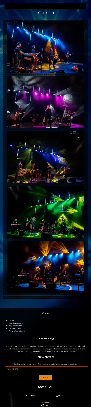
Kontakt (12, 320)
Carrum (45, 405)
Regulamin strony (15, 325)
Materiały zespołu (15, 323)
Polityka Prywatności (17, 330)
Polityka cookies (15, 328)
